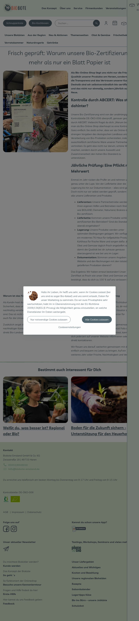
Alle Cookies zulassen (97, 319)
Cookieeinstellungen (69, 327)
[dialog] (69, 310)
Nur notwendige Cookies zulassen (48, 319)
